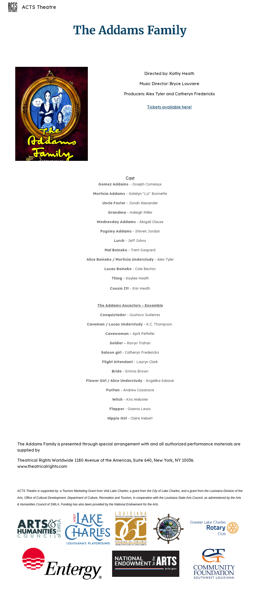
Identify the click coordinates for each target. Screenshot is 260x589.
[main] (129, 30)
